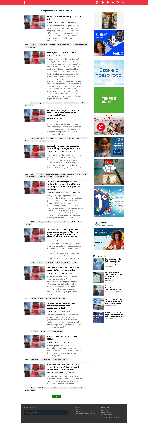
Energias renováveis (46, 141)
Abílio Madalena (43, 388)
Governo (34, 141)
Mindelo (54, 388)
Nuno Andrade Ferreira (55, 373)
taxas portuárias (30, 390)
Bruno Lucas (81, 138)
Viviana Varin (49, 262)
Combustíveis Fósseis (60, 359)
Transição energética (37, 103)
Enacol (33, 388)
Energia (33, 44)
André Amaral (52, 118)
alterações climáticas (45, 222)
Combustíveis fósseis (71, 103)
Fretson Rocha (52, 192)
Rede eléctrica (29, 105)
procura (52, 44)
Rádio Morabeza (63, 192)
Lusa (62, 22)
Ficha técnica (105, 410)
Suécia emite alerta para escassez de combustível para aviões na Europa (113, 301)
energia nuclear (31, 47)
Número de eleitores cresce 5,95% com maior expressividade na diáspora (113, 275)
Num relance (105, 407)
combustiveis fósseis (64, 44)
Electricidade (43, 44)
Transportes (34, 359)
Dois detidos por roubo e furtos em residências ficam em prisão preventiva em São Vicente (114, 262)
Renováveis (58, 103)
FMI (82, 103)
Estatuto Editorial (106, 412)
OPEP (85, 174)
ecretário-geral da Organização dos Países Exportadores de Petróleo (58, 174)
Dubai (33, 174)
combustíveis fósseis (61, 222)
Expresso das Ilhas (53, 22)
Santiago (62, 138)
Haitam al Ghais (31, 176)
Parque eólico (51, 138)
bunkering (63, 388)
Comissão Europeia (37, 298)
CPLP (73, 222)
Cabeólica (71, 138)
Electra (49, 103)
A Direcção (50, 55)
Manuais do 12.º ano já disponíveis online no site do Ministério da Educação (114, 315)
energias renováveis (80, 44)
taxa (63, 298)
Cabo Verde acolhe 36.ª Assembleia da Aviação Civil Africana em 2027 (113, 288)
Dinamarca (34, 331)
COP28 (33, 222)
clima (74, 262)
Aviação (43, 331)
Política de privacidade (108, 414)
